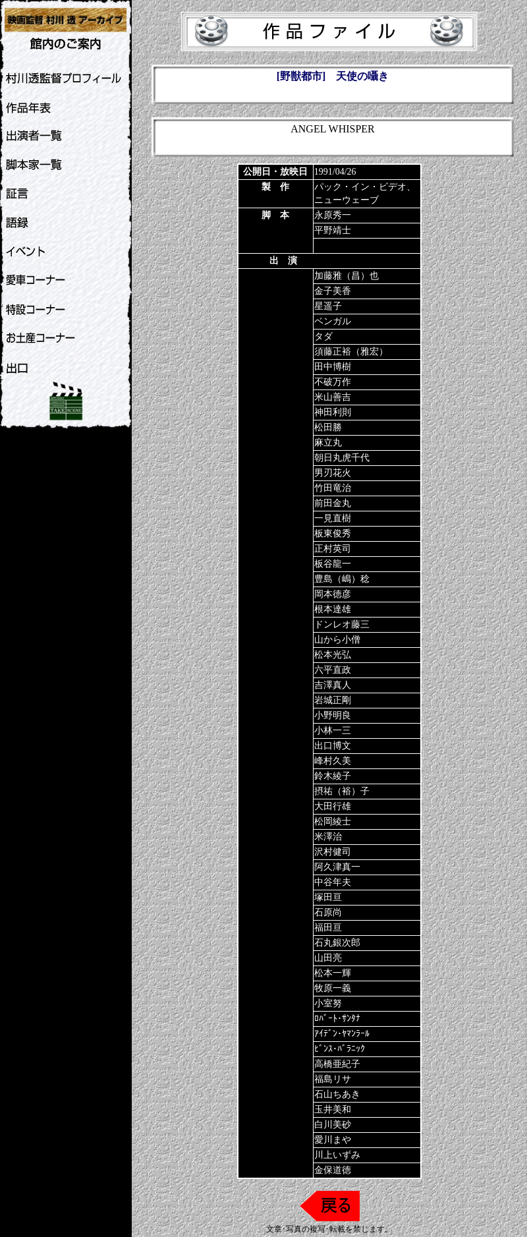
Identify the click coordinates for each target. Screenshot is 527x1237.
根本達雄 (332, 609)
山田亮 (328, 958)
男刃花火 (332, 473)
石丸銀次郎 (337, 943)
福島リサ (332, 1079)
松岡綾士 (332, 821)
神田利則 (332, 412)
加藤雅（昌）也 (346, 276)
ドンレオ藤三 (342, 624)
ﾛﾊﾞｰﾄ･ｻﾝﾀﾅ (337, 1018)
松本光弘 (332, 655)
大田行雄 (332, 806)
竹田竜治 (332, 488)
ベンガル (332, 321)
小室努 (328, 1003)
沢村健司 (332, 852)
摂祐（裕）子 (342, 791)
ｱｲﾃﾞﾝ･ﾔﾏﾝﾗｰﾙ (342, 1034)
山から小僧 (337, 640)
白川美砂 (332, 1125)
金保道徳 (332, 1170)
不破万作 (332, 382)
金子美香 (332, 291)
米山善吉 (332, 397)
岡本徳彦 (332, 594)
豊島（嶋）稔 (342, 579)
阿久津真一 (337, 867)
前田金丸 (332, 503)
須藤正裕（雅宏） (351, 352)
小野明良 (332, 715)
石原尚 (328, 912)
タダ (323, 336)
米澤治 (328, 837)
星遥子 (328, 306)
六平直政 (332, 670)
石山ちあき (337, 1094)
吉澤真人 (332, 685)
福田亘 (328, 928)
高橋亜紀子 (337, 1064)
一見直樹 (332, 518)
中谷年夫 (332, 882)
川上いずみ (337, 1155)
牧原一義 (332, 988)
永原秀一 (332, 215)
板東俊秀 (332, 533)
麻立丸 (328, 442)
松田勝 (328, 427)
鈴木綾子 (332, 776)
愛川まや (332, 1140)
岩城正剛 (332, 700)
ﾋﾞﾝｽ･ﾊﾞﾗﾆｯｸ (339, 1049)
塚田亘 (328, 897)
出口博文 (332, 746)
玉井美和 (332, 1109)
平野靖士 (332, 230)
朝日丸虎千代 (342, 458)
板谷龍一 (332, 564)
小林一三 (332, 730)
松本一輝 (332, 973)
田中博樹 (332, 367)
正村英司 (332, 549)
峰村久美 (332, 761)
